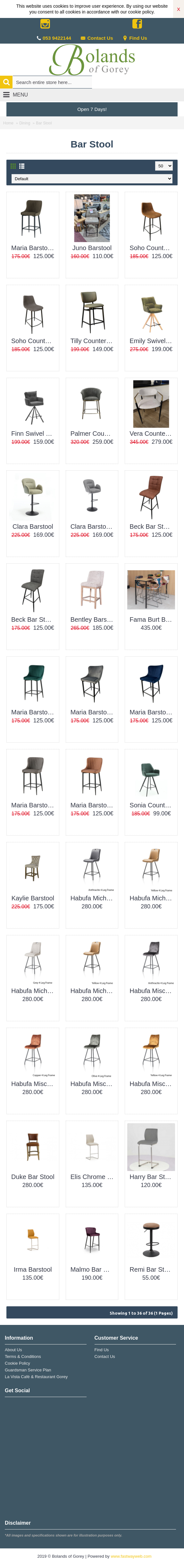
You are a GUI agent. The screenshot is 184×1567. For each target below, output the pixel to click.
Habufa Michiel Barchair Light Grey (34, 990)
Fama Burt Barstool (152, 619)
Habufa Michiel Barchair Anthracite (93, 898)
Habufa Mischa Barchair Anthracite (152, 990)
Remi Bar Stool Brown (152, 1269)
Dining (24, 123)
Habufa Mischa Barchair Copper (34, 1083)
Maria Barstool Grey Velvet (93, 712)
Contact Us (96, 38)
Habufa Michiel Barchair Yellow (93, 990)
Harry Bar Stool (151, 1176)
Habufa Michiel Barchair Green (152, 898)
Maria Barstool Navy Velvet (152, 712)
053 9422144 (57, 38)
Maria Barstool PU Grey (34, 805)
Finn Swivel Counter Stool (34, 433)
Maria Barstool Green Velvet (34, 712)
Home (8, 123)
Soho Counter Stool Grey (34, 340)
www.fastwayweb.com (131, 1556)
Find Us (134, 38)
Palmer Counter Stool (93, 433)
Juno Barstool (92, 247)
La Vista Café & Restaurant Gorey (36, 1376)
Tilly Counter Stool (93, 340)
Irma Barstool (33, 1269)
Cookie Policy (17, 1363)
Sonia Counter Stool (152, 805)
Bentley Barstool (93, 619)
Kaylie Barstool (33, 898)
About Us (13, 1349)
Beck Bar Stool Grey (34, 619)
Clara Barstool (33, 526)
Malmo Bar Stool (93, 1269)
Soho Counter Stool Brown (152, 247)
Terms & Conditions (23, 1356)
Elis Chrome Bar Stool (93, 1176)
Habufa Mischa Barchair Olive (93, 1083)
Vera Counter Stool (152, 433)
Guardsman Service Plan (28, 1370)
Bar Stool (44, 123)
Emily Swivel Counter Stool (152, 340)
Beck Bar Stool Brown (152, 526)
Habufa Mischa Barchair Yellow (152, 1083)
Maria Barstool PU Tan (93, 805)
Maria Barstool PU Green (34, 247)
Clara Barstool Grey (93, 526)
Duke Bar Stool (32, 1176)
